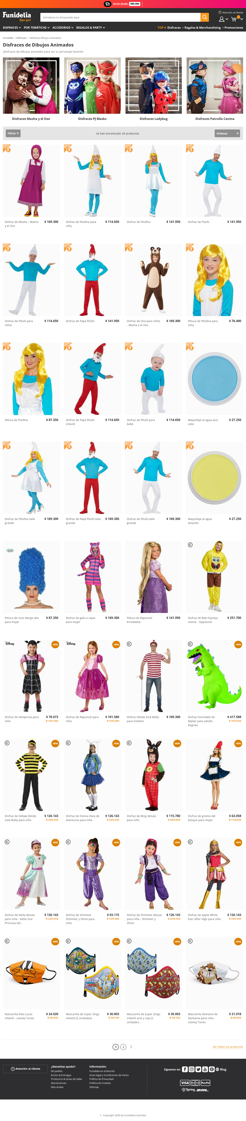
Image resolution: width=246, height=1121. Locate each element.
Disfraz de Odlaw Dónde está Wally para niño (20, 818)
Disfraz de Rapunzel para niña (82, 719)
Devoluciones (58, 1083)
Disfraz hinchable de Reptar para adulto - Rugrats (201, 721)
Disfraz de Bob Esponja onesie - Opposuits (203, 620)
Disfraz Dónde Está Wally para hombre (143, 719)
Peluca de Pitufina (16, 420)
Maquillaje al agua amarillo (200, 521)
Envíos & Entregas (61, 1075)
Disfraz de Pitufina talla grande (20, 521)
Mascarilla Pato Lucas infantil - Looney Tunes (19, 1016)
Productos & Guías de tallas (66, 1079)
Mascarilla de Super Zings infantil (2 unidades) (82, 1016)
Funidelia (8, 38)
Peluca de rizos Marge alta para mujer (22, 620)
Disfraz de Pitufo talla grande (141, 521)
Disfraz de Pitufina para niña (81, 224)
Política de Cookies (100, 1083)
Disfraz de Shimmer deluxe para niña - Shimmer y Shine (144, 919)
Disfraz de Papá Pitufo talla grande (83, 521)
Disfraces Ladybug (154, 119)
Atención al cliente (25, 1069)
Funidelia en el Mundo (102, 1071)
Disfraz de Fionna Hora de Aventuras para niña (82, 818)
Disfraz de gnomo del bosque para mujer (201, 818)
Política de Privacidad (101, 1079)
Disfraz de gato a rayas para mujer (80, 620)
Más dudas (57, 1087)
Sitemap (94, 1087)
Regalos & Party (89, 27)
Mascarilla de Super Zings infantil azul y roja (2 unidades (143, 1018)
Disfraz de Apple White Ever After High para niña (204, 917)
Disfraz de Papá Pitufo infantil (80, 422)
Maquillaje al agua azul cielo (203, 422)
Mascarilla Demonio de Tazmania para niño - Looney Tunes (203, 1018)
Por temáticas (35, 27)
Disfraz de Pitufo (198, 222)
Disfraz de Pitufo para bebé (141, 422)
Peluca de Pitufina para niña (203, 323)
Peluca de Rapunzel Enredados (139, 620)
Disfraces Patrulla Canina (214, 119)
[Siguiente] (131, 1047)
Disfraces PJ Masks (92, 119)
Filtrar (12, 133)
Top (160, 27)
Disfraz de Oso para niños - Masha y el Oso (143, 323)
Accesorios (61, 27)
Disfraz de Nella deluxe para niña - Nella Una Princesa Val (20, 919)
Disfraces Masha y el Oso (31, 119)
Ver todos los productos (228, 1047)
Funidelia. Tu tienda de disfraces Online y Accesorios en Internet (17, 17)
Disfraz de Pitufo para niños (19, 323)
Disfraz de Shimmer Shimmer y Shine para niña (80, 919)
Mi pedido (56, 1071)
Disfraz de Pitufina (138, 222)
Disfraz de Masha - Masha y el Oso (21, 224)
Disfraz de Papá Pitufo (80, 321)
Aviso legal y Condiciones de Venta (109, 1075)
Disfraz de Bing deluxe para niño (141, 818)
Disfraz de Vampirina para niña (22, 719)
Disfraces (10, 27)
